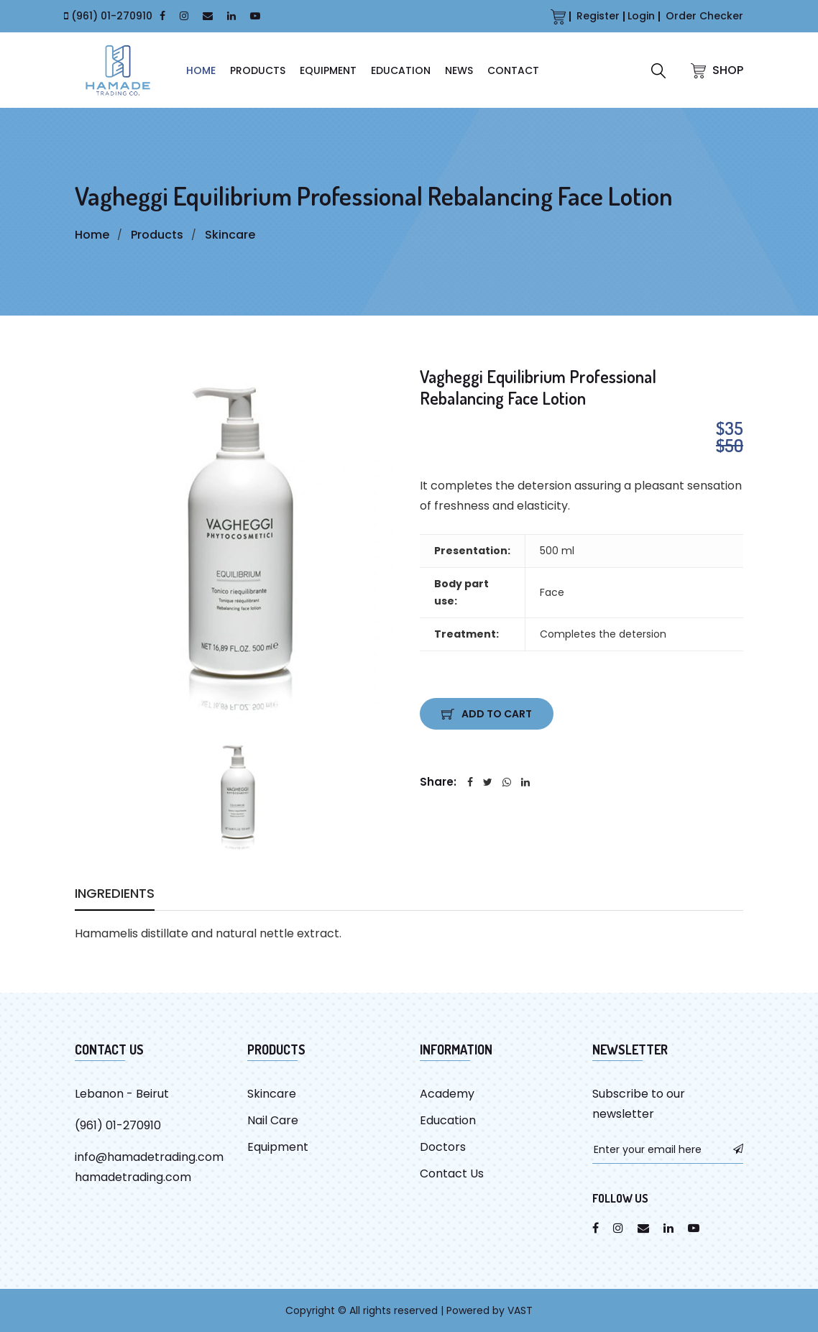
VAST (520, 1310)
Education (401, 70)
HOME (201, 70)
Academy (447, 1093)
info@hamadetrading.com (149, 1157)
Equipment (328, 70)
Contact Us (452, 1173)
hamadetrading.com (133, 1177)
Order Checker (704, 16)
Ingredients (115, 895)
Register (598, 16)
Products (257, 70)
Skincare (230, 234)
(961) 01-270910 (111, 16)
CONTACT (513, 70)
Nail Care (272, 1120)
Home (92, 234)
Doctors (443, 1147)
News (459, 70)
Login (641, 16)
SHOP (717, 70)
